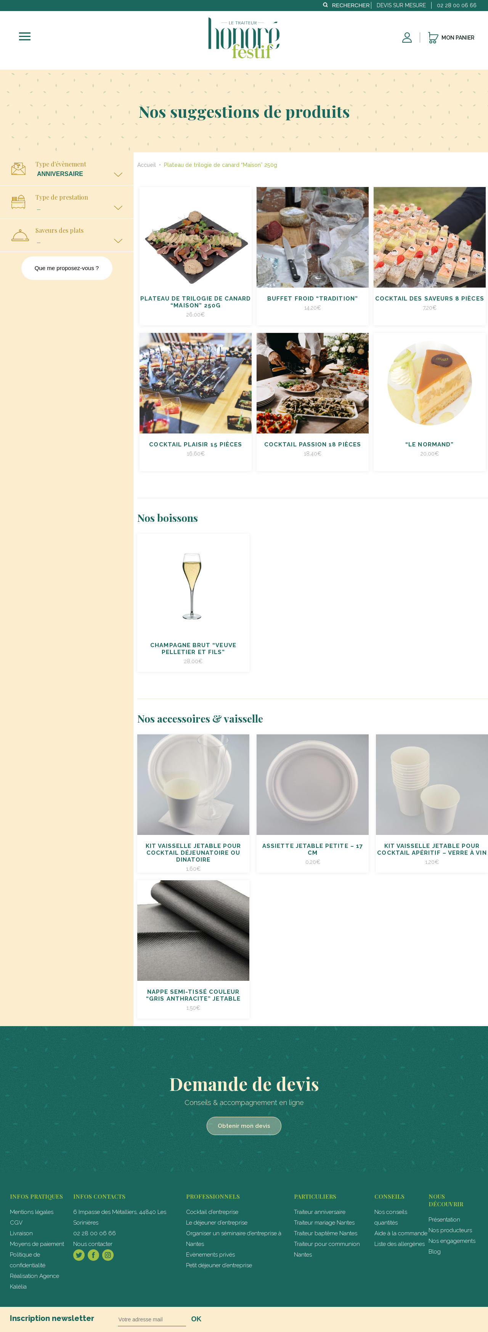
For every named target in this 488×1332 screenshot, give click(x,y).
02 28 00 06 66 (94, 1233)
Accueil (147, 165)
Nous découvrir (446, 1200)
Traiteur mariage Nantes (324, 1222)
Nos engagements (452, 1241)
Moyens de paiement (37, 1244)
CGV (16, 1222)
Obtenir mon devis (244, 1126)
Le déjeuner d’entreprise (216, 1222)
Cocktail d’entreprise (212, 1212)
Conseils (389, 1196)
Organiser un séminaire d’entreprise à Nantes (233, 1238)
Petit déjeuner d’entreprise (219, 1265)
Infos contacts (99, 1196)
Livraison (21, 1233)
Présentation (444, 1219)
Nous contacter (92, 1244)
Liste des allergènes (399, 1244)
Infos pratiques (36, 1196)
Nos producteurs (450, 1230)
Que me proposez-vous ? (67, 268)
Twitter (79, 1255)
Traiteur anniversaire (319, 1212)
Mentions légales (31, 1212)
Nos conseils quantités (390, 1217)
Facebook (93, 1255)
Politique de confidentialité (27, 1260)
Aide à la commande (400, 1233)
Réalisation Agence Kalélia (34, 1281)
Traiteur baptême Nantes (325, 1233)
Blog (435, 1251)
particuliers (315, 1196)
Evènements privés (210, 1254)
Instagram (108, 1255)
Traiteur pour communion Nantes (327, 1249)
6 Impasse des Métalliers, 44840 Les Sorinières (119, 1217)
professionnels (213, 1196)
